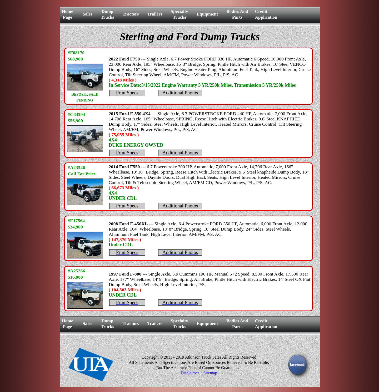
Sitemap (210, 373)
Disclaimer (190, 373)
